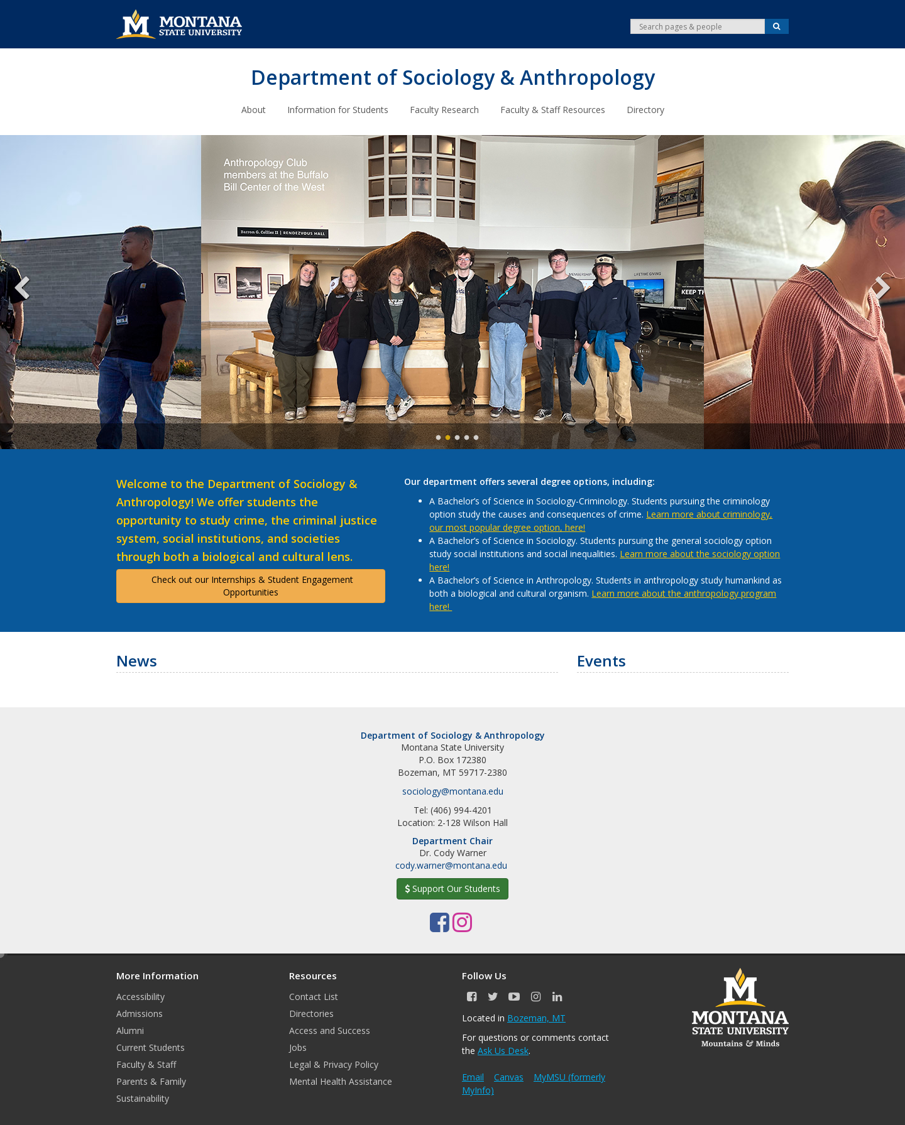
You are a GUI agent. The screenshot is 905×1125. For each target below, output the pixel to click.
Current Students (150, 1047)
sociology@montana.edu (452, 790)
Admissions (139, 1013)
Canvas (509, 1076)
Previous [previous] (31, 291)
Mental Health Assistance (340, 1081)
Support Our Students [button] (452, 888)
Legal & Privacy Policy (333, 1064)
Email (473, 1076)
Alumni (130, 1030)
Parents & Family (151, 1081)
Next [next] (873, 291)
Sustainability (142, 1098)
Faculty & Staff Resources (552, 109)
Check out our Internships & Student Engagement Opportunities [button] (251, 585)
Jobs (298, 1047)
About (253, 109)
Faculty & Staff (146, 1064)
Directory (645, 109)
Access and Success (329, 1030)
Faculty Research (444, 109)
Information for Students (337, 109)
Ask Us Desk (503, 1050)
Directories (311, 1013)
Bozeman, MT (536, 1017)
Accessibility (140, 996)
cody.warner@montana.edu (451, 865)
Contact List (313, 996)
